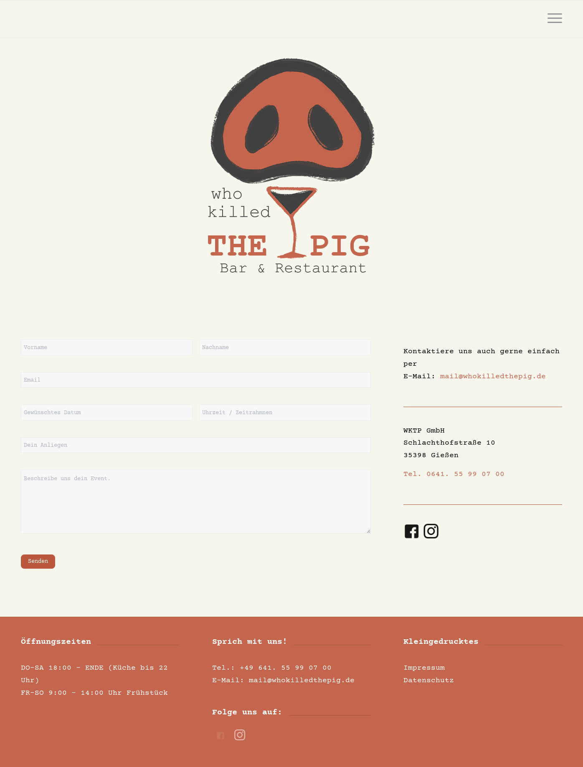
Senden (38, 561)
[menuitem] (552, 18)
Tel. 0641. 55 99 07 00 (453, 474)
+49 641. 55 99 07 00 (286, 668)
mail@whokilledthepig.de (493, 376)
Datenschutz (428, 680)
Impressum (424, 668)
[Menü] (552, 18)
